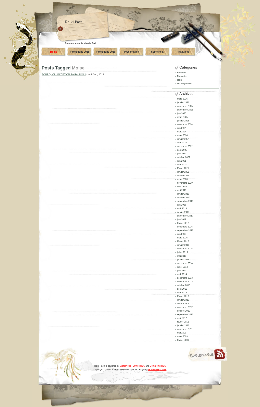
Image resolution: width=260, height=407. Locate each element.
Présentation (131, 51)
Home (53, 51)
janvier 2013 (183, 300)
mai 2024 (181, 131)
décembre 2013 (185, 278)
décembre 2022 (185, 146)
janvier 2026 (183, 102)
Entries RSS (139, 366)
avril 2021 (182, 164)
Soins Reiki (157, 51)
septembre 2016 (185, 230)
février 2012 (183, 321)
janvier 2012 (183, 325)
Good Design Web (157, 369)
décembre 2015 (185, 248)
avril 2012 (182, 318)
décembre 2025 (185, 106)
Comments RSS (158, 366)
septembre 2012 (185, 314)
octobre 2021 (183, 157)
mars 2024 (182, 135)
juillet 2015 (182, 252)
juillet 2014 (182, 267)
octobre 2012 (183, 311)
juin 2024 (181, 128)
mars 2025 (182, 117)
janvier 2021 (183, 172)
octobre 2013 (183, 285)
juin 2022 (181, 153)
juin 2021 (181, 161)
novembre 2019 (185, 183)
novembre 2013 (185, 281)
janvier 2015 (183, 259)
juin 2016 (181, 234)
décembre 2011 (185, 329)
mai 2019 (181, 190)
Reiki (179, 80)
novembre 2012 (185, 307)
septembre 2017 (185, 215)
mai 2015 (181, 256)
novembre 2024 (185, 124)
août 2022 (182, 150)
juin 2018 (181, 205)
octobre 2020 (183, 175)
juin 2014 (181, 270)
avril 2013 (182, 292)
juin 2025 (181, 113)
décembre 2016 (185, 226)
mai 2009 (181, 332)
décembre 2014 (185, 263)
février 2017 (183, 223)
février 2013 (183, 296)
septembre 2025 (185, 109)
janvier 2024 (183, 139)
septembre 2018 (185, 201)
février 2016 (183, 241)
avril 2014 (182, 274)
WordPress (125, 366)
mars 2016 (182, 237)
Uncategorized (184, 83)
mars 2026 (182, 98)
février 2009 (183, 340)
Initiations (184, 51)
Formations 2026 (105, 51)
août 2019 (182, 186)
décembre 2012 (185, 303)
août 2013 (182, 289)
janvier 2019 (183, 194)
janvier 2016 (183, 245)
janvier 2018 (183, 212)
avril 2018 (182, 208)
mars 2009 (182, 336)
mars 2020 (182, 179)
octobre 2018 (183, 197)
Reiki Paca (73, 22)
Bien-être (181, 72)
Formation (182, 76)
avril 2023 (182, 142)
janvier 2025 (183, 120)
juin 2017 (181, 219)
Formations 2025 (79, 51)
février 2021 (183, 168)
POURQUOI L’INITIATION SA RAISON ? (64, 74)
